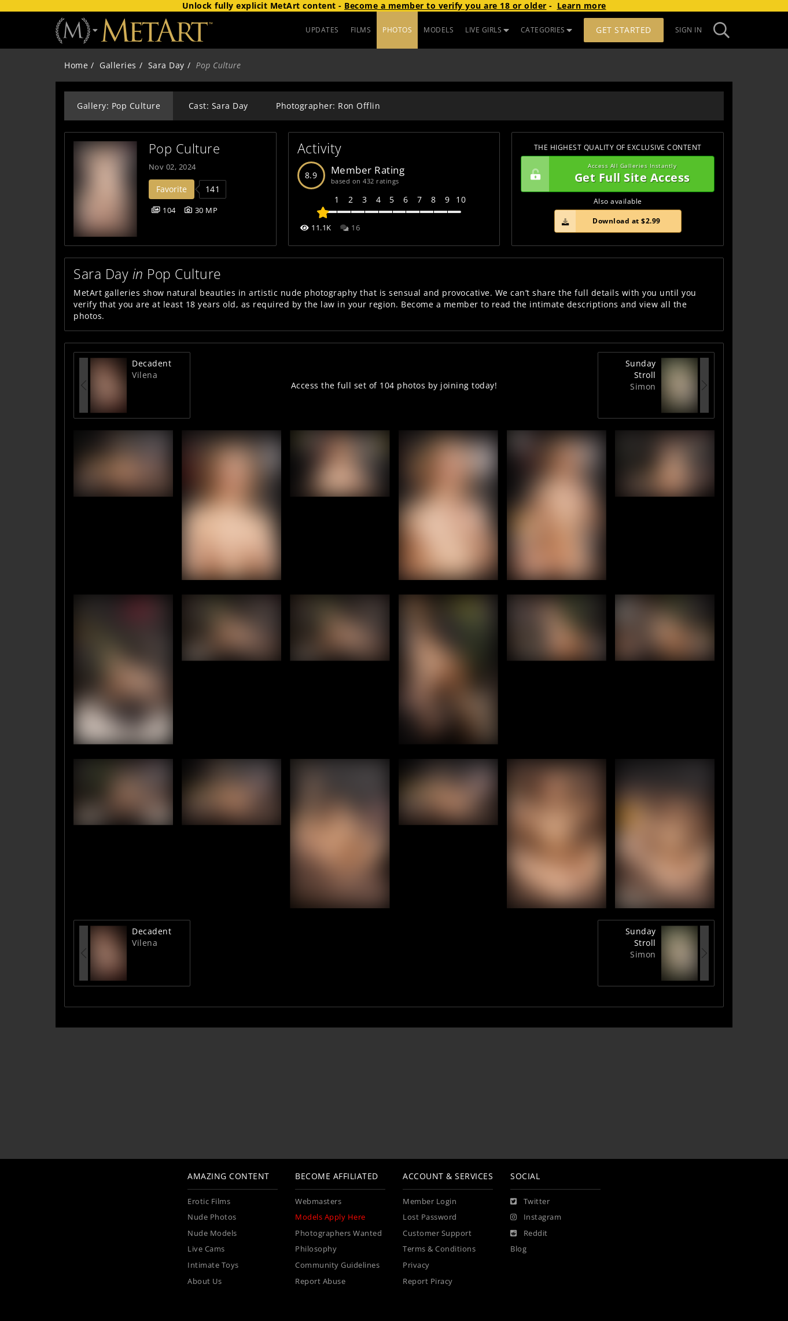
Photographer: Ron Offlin (328, 105)
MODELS (439, 30)
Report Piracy (428, 1281)
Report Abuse (320, 1281)
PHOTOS (397, 30)
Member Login (429, 1201)
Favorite (171, 189)
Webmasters (318, 1201)
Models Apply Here (330, 1217)
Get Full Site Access (614, 174)
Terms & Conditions (439, 1249)
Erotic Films (208, 1201)
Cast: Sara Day (218, 105)
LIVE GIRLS (487, 30)
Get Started (623, 29)
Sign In (688, 30)
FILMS (361, 30)
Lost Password (430, 1217)
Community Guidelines (337, 1265)
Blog (518, 1249)
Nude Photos (212, 1217)
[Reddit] (529, 1233)
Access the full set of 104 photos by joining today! (394, 385)
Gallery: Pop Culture (118, 105)
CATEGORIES (547, 30)
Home (76, 65)
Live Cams (206, 1249)
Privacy (416, 1265)
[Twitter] (530, 1202)
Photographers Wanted (338, 1233)
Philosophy (316, 1249)
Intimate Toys (213, 1265)
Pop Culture (184, 148)
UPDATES (322, 30)
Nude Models (212, 1233)
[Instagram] (535, 1217)
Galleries (118, 65)
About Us (204, 1281)
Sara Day (166, 65)
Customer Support (437, 1233)
